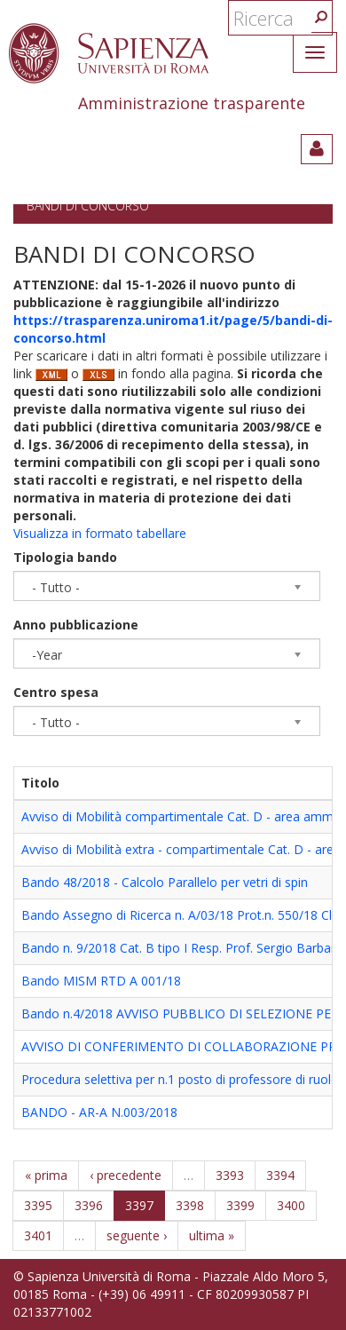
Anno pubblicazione (75, 624)
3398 (190, 1205)
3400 (291, 1205)
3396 (89, 1205)
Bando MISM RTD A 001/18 (101, 980)
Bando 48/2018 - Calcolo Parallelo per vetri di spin (164, 882)
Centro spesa (55, 692)
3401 (38, 1235)
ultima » (211, 1235)
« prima (46, 1175)
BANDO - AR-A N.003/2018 (99, 1112)
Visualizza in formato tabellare (99, 533)
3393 (230, 1175)
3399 (240, 1205)
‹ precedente (125, 1175)
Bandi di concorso (88, 205)
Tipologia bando (65, 557)
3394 (280, 1175)
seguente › (136, 1235)
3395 (38, 1205)
